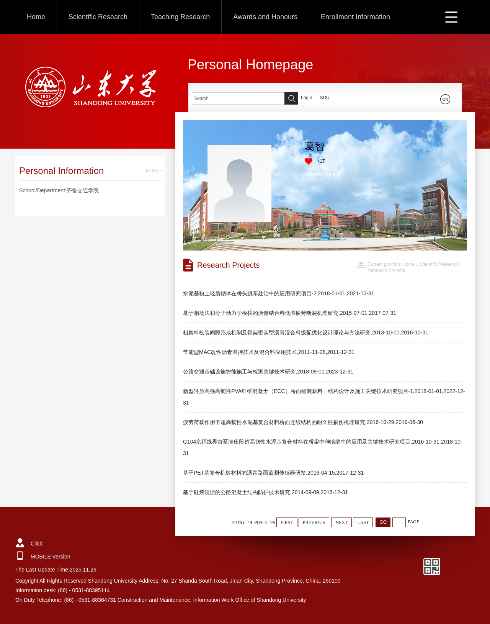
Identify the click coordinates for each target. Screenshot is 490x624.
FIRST (287, 522)
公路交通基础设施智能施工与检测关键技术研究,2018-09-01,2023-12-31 (268, 372)
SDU (324, 97)
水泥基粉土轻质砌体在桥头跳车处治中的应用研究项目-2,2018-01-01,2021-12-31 (278, 293)
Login (306, 97)
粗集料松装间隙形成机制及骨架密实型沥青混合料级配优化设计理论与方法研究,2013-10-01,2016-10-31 (305, 332)
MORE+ (154, 171)
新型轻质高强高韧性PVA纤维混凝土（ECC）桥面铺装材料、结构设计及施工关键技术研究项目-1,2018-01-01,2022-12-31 (324, 397)
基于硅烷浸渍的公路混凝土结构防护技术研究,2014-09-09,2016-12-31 (265, 492)
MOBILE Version (50, 557)
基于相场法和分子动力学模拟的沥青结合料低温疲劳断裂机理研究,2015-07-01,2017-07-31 (289, 313)
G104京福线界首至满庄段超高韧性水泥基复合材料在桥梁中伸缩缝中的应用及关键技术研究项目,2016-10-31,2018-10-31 (322, 447)
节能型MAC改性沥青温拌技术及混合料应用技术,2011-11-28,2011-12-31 (268, 352)
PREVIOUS (314, 522)
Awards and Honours (265, 17)
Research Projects (386, 270)
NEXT (341, 522)
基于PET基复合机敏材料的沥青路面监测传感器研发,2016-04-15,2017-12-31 (273, 473)
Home (36, 17)
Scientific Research (98, 17)
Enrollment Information (355, 17)
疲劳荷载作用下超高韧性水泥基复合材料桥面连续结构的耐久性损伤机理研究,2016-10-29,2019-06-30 (303, 422)
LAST (363, 522)
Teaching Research (180, 17)
